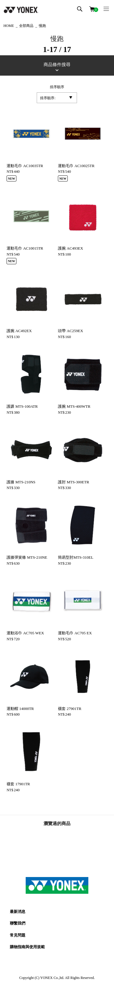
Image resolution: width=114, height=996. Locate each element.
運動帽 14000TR (20, 708)
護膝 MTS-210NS (21, 482)
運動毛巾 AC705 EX (75, 633)
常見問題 (17, 935)
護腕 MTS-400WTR (74, 406)
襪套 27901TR (69, 708)
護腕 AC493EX (70, 248)
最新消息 (17, 911)
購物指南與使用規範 (27, 947)
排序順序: (47, 98)
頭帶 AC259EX (70, 331)
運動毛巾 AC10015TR (25, 248)
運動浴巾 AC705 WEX (25, 633)
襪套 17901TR (18, 784)
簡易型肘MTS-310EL (75, 557)
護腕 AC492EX (19, 331)
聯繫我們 (17, 923)
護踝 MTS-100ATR (22, 406)
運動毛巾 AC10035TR (25, 166)
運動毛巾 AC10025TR (76, 166)
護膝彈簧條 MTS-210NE (27, 557)
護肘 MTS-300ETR (73, 482)
